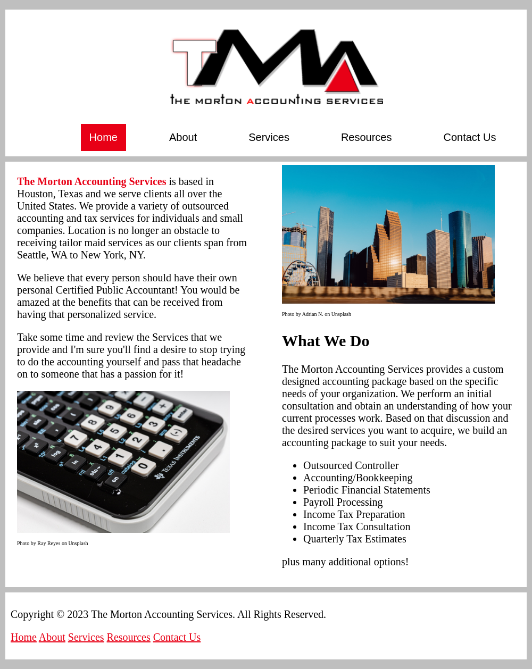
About (183, 137)
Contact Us (470, 137)
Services (268, 137)
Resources (366, 137)
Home (103, 137)
